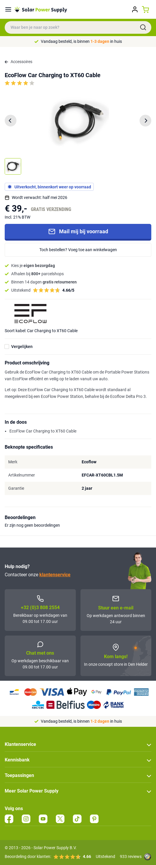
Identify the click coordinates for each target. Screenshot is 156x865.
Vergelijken (22, 346)
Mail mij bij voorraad (78, 231)
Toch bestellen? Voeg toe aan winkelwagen (78, 249)
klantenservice (55, 574)
